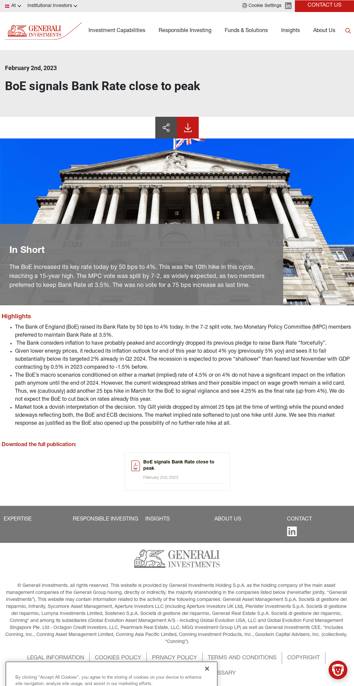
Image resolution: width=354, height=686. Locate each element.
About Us (324, 31)
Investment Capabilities (116, 31)
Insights (290, 31)
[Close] (207, 678)
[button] (262, 6)
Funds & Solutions (246, 31)
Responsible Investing (185, 31)
